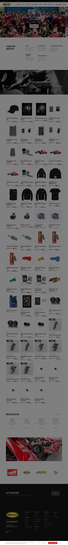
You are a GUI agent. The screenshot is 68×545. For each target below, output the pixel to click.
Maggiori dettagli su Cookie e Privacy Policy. (19, 543)
